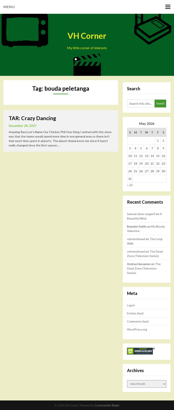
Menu (9, 7)
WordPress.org (137, 329)
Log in (131, 305)
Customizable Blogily (107, 405)
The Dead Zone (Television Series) (144, 268)
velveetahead (136, 239)
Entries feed (135, 313)
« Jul (130, 185)
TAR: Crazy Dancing (32, 118)
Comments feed (137, 321)
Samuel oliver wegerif (141, 214)
